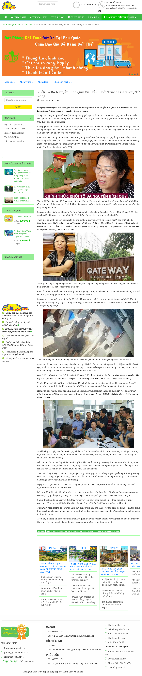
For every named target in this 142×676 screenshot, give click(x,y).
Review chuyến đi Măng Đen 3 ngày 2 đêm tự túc (22, 189)
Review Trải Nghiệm (14, 133)
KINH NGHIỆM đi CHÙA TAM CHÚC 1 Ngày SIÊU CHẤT (22, 201)
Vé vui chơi (57, 17)
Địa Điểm (93, 17)
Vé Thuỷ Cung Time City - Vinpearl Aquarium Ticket (22, 234)
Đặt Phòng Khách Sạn (118, 629)
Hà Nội (28, 24)
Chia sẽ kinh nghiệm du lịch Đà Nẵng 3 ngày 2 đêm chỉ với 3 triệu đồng (83, 599)
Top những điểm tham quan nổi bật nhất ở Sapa (51, 591)
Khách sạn (18, 17)
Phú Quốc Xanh (26, 661)
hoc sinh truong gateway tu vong (107, 531)
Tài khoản (127, 17)
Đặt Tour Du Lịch (116, 625)
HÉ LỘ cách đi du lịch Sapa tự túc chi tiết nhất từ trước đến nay (82, 577)
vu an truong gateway (55, 531)
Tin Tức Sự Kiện (12, 137)
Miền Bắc (10, 82)
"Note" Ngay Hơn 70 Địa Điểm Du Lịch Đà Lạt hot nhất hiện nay (83, 566)
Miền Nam (44, 82)
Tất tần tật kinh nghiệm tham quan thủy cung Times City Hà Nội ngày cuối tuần (22, 175)
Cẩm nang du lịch (115, 17)
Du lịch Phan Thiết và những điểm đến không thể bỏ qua (52, 580)
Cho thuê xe (76, 17)
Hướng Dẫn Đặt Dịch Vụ (119, 663)
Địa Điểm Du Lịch (116, 638)
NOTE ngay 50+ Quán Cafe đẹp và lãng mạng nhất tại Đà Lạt (113, 571)
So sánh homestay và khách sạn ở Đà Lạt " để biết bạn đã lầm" (82, 588)
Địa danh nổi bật (63, 82)
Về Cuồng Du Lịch (116, 667)
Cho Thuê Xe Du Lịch (118, 633)
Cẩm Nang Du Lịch (117, 642)
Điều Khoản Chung (117, 658)
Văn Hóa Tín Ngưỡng (14, 141)
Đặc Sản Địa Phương (14, 124)
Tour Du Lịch (38, 17)
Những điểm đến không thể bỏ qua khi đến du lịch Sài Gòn (52, 602)
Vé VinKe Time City (22, 216)
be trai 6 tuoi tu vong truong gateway (79, 531)
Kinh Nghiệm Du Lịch (14, 128)
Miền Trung (26, 82)
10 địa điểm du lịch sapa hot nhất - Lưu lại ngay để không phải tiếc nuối (53, 567)
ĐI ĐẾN (18, 107)
